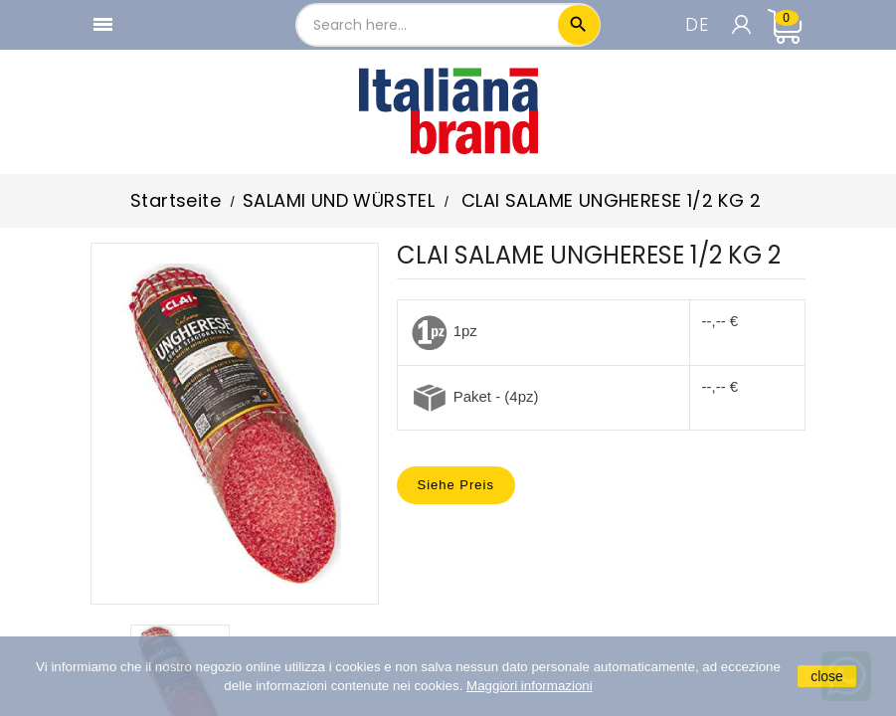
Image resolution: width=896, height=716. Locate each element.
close (826, 676)
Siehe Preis (456, 484)
